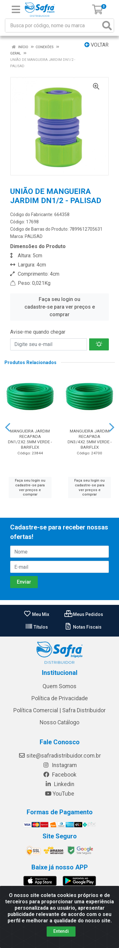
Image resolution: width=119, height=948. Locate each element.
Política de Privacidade (59, 698)
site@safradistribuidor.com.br (59, 756)
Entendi (61, 935)
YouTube (59, 794)
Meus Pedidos (83, 614)
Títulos (36, 627)
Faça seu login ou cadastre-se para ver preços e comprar (59, 306)
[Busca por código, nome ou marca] (53, 25)
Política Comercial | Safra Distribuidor (59, 710)
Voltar (96, 45)
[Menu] (16, 9)
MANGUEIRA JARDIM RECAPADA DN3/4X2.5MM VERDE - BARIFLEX (90, 439)
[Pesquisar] (107, 25)
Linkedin (59, 784)
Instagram (60, 765)
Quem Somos (59, 686)
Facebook (59, 775)
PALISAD (34, 236)
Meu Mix (36, 614)
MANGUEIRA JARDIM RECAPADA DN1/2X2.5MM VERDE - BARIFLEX (30, 439)
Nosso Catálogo (59, 722)
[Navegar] (7, 427)
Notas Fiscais (83, 627)
